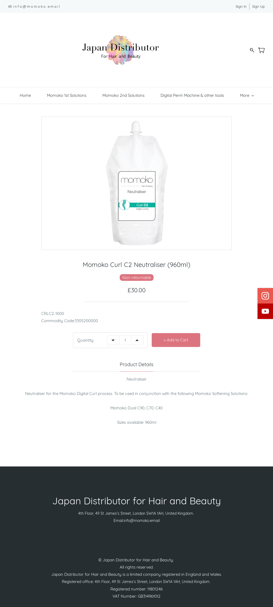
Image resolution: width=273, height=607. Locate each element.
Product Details (136, 358)
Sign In (241, 6)
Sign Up (258, 6)
